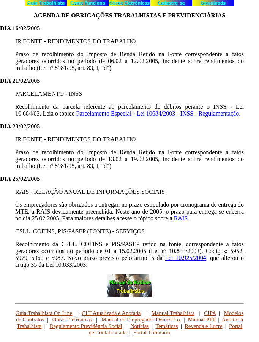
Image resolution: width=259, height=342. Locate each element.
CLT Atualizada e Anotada (111, 313)
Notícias (139, 326)
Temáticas (166, 326)
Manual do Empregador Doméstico (140, 320)
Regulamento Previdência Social (86, 326)
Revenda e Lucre (203, 326)
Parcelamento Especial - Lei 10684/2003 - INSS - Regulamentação (157, 113)
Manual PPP (201, 320)
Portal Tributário (151, 332)
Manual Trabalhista (173, 313)
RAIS (181, 218)
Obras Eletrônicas (72, 320)
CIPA (210, 313)
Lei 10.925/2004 (185, 258)
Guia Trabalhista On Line (44, 313)
